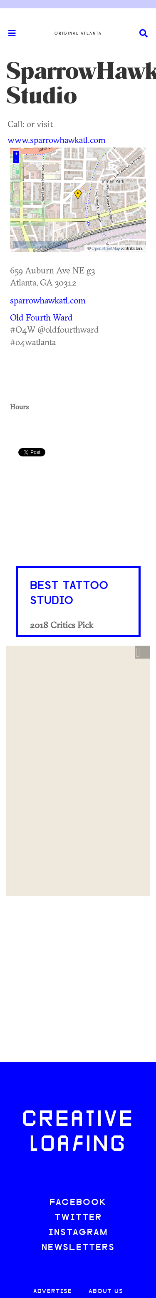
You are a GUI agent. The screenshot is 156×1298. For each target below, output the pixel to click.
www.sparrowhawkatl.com (56, 139)
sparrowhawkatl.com (48, 300)
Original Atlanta (78, 33)
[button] (142, 652)
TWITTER (78, 1218)
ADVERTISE (52, 1291)
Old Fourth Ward (41, 317)
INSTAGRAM (78, 1233)
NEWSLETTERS (78, 1248)
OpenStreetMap (106, 248)
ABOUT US (106, 1291)
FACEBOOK (78, 1203)
